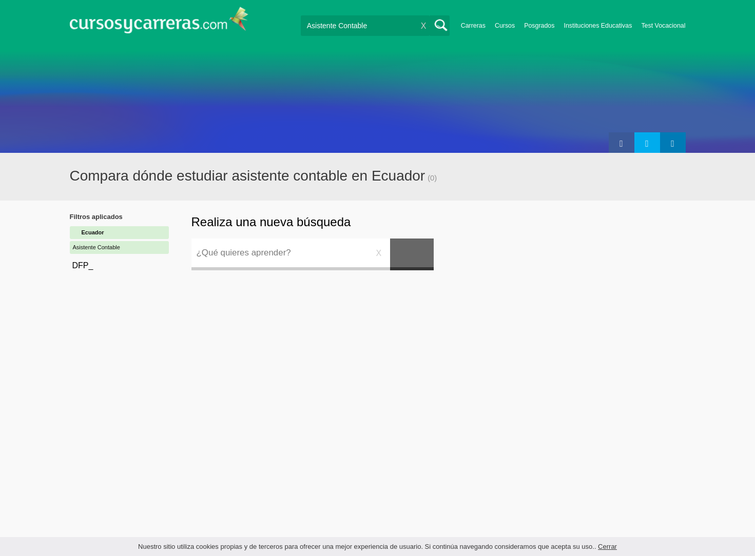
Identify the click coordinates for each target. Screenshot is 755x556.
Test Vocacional (663, 26)
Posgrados (539, 26)
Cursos (505, 26)
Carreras (473, 26)
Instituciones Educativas (598, 26)
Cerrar (607, 546)
